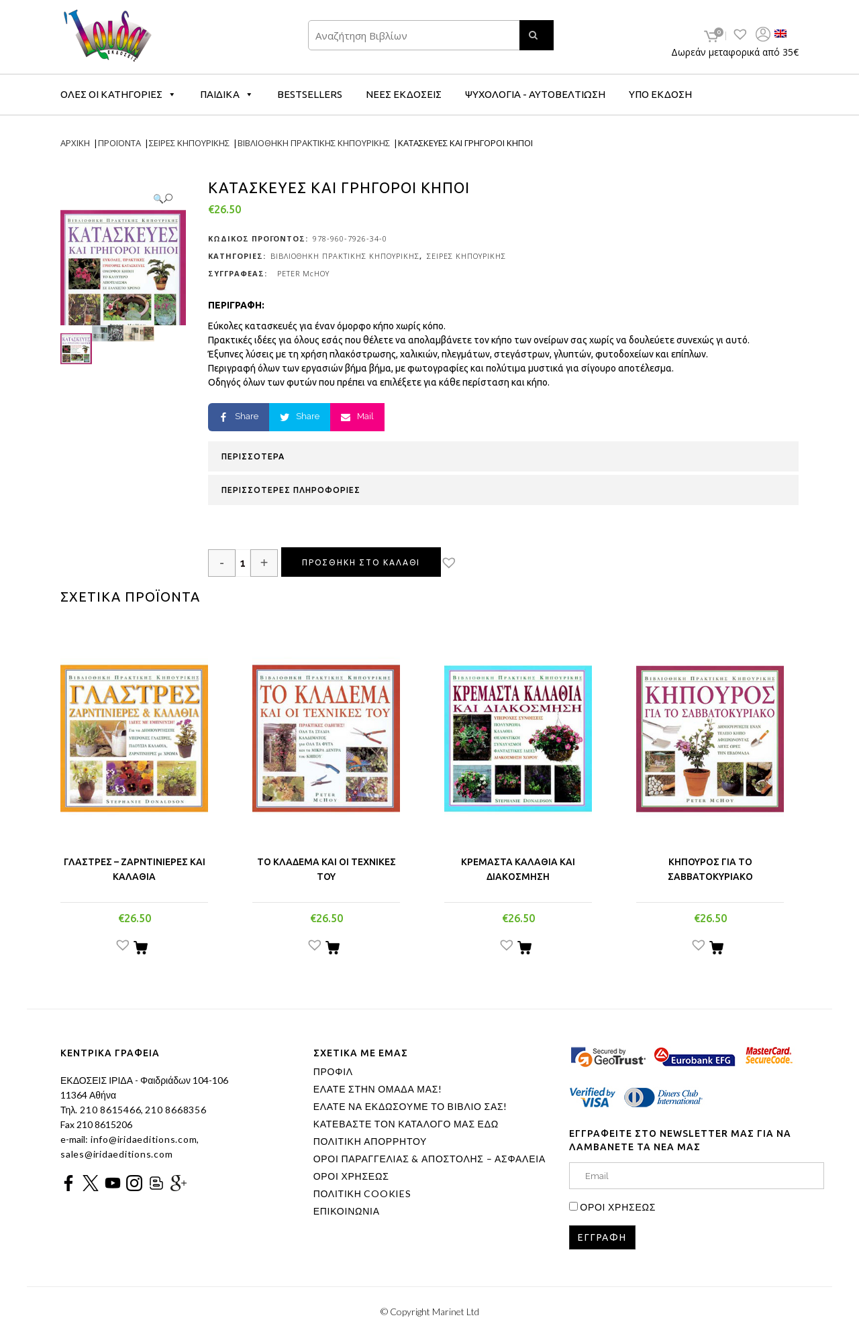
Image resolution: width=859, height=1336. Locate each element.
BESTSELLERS (309, 94)
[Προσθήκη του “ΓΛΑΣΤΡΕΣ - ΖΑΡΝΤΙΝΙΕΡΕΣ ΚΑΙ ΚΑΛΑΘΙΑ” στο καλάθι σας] (141, 950)
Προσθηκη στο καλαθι (361, 562)
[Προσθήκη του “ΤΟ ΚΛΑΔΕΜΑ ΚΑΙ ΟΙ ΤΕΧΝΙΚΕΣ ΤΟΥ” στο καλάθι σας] (332, 950)
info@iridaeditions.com (142, 1139)
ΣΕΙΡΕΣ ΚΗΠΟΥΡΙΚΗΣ (466, 256)
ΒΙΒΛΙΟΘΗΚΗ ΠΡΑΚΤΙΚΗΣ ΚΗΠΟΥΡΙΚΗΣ (344, 256)
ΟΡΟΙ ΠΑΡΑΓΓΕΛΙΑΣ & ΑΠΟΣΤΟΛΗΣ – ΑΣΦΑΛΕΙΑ (429, 1159)
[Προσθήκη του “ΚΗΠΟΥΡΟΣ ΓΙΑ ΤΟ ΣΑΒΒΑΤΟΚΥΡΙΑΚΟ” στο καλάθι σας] (716, 950)
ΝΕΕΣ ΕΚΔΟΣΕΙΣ (404, 94)
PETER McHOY (303, 273)
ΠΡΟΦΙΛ (333, 1071)
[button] (460, 564)
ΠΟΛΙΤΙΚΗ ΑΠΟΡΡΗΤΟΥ (370, 1141)
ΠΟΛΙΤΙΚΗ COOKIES (362, 1193)
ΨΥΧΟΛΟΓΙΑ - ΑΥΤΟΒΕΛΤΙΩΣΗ (535, 94)
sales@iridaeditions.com (116, 1154)
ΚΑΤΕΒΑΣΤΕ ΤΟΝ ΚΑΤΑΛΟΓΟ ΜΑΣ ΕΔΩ (406, 1124)
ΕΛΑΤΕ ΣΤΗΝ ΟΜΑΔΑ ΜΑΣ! (377, 1089)
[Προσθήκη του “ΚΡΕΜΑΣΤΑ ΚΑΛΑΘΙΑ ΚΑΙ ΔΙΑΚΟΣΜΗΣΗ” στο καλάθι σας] (524, 950)
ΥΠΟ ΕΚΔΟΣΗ (660, 94)
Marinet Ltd (455, 1311)
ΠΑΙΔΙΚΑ (227, 94)
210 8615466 (109, 1109)
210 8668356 (175, 1109)
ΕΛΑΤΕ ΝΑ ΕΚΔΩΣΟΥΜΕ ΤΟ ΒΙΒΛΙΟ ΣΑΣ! (410, 1106)
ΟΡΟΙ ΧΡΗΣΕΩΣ (351, 1176)
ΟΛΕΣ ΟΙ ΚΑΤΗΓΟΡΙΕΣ (118, 94)
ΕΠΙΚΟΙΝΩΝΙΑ (346, 1211)
